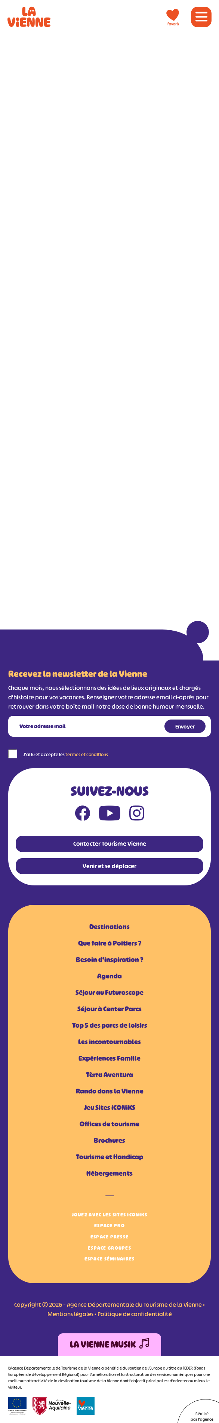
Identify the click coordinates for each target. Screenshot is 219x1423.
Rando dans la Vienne (110, 1091)
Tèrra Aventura (109, 1074)
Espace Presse (109, 1237)
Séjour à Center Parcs (109, 1009)
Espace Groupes (109, 1248)
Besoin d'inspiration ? (109, 959)
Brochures (109, 1140)
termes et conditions (86, 754)
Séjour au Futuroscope (109, 992)
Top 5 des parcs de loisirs (109, 1025)
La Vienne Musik (109, 1344)
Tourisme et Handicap (109, 1157)
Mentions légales (70, 1314)
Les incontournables (109, 1041)
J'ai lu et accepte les (65, 754)
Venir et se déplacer (109, 866)
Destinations (109, 926)
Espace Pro (109, 1225)
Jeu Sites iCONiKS (109, 1107)
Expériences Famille (109, 1058)
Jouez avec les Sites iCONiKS (110, 1215)
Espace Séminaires (109, 1259)
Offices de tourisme (109, 1124)
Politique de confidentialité (135, 1314)
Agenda (109, 976)
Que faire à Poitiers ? (109, 943)
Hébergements (109, 1173)
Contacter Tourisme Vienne (109, 843)
